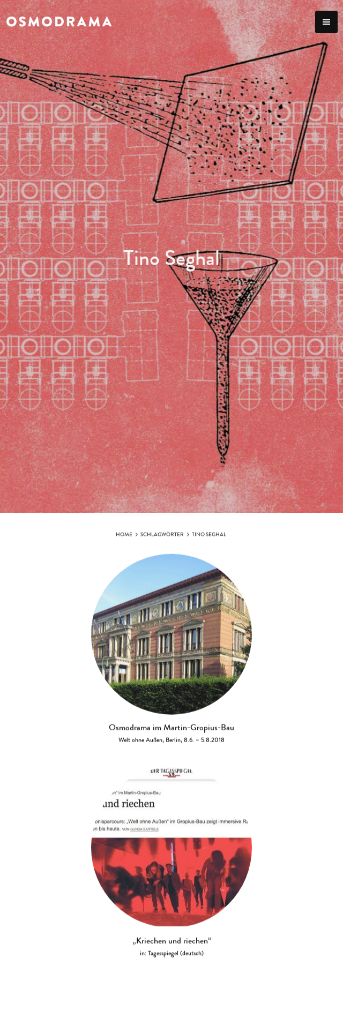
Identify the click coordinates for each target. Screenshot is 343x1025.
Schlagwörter (162, 540)
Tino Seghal (209, 540)
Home (124, 540)
